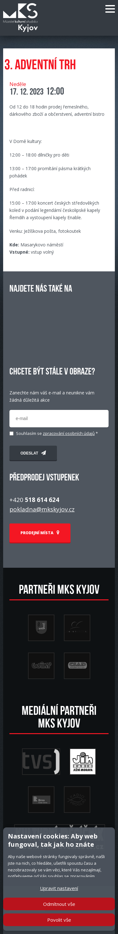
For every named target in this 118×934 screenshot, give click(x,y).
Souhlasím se (57, 433)
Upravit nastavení (59, 888)
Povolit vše (59, 920)
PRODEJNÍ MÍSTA (39, 532)
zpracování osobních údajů (69, 433)
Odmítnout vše (59, 904)
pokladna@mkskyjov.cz (42, 509)
